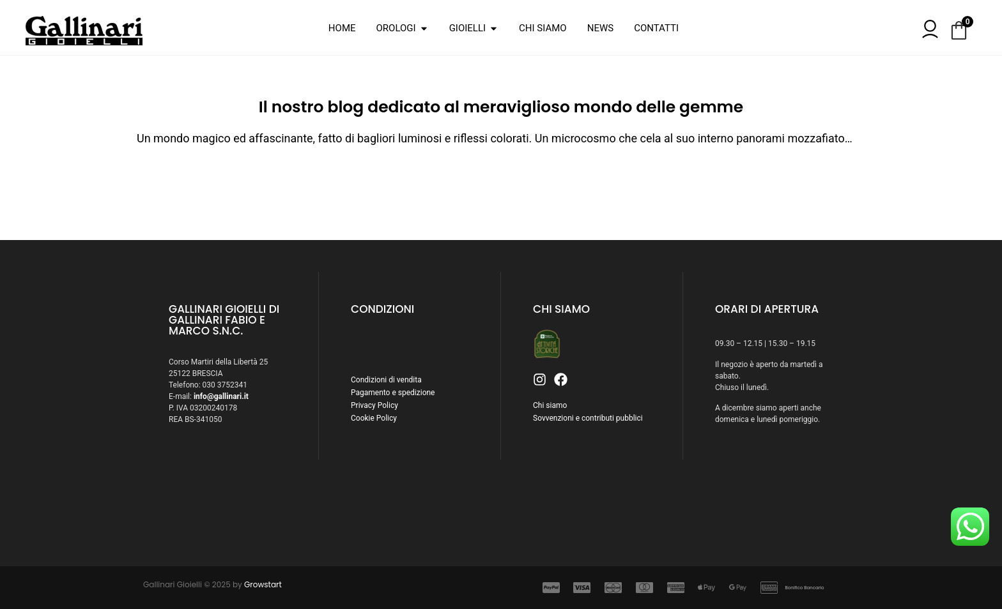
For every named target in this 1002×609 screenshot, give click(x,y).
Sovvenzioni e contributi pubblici (588, 418)
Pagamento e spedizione (393, 392)
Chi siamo (550, 405)
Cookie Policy (374, 418)
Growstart (263, 584)
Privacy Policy (374, 405)
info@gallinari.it (221, 396)
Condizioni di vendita (386, 379)
